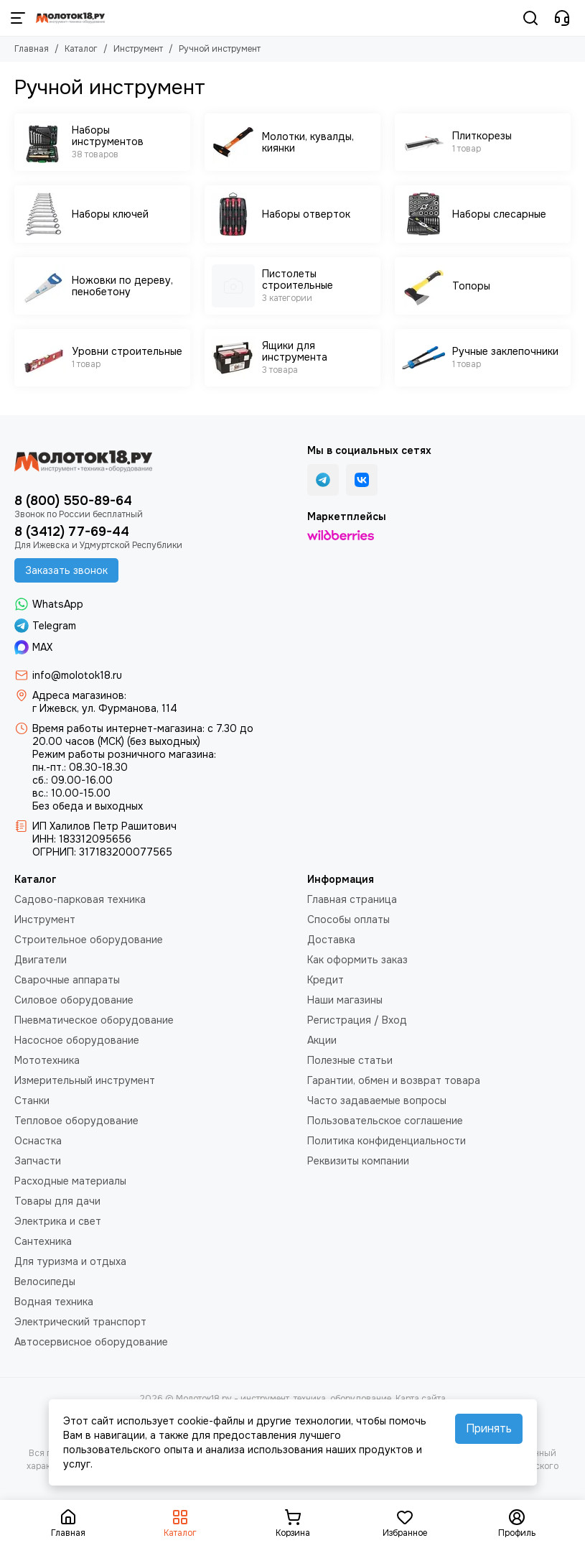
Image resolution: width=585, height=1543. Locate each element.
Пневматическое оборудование (94, 1020)
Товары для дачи (57, 1201)
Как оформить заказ (357, 959)
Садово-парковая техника (80, 899)
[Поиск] (530, 18)
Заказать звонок (66, 570)
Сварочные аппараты (67, 979)
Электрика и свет (57, 1221)
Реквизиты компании (358, 1160)
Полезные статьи (350, 1060)
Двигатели (40, 959)
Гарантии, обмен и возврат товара (393, 1080)
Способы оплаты (348, 919)
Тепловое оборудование (76, 1120)
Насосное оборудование (76, 1040)
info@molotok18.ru (77, 675)
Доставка (331, 939)
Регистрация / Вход (357, 1020)
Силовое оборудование (74, 999)
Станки (32, 1100)
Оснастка (38, 1140)
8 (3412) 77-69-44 (71, 531)
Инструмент (138, 49)
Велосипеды (44, 1281)
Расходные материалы (70, 1180)
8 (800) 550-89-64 (73, 501)
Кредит (325, 979)
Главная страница (352, 899)
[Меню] (18, 18)
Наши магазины (345, 999)
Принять (489, 1428)
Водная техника (53, 1301)
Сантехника (43, 1241)
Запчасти (37, 1160)
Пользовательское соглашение (385, 1120)
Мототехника (47, 1060)
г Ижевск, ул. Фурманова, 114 (104, 708)
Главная (31, 49)
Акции (322, 1040)
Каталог (81, 49)
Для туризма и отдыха (70, 1261)
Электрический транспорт (80, 1321)
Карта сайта (421, 1398)
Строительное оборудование (88, 939)
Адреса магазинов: (79, 695)
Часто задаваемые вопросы (376, 1100)
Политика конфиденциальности (386, 1140)
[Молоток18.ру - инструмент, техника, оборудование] (70, 18)
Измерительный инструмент (84, 1080)
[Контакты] (562, 18)
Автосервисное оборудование (91, 1341)
